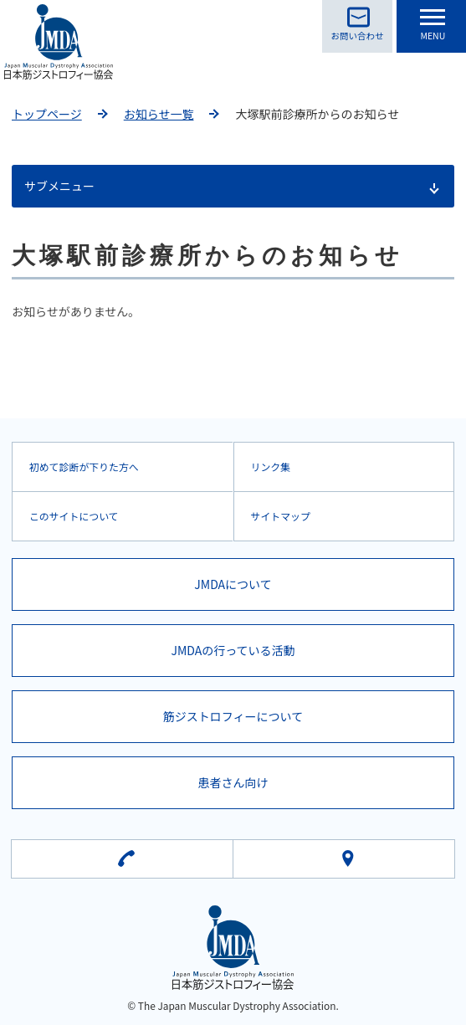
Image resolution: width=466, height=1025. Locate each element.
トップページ (47, 113)
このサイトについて (74, 516)
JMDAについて (232, 584)
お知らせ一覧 (159, 113)
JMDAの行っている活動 (232, 650)
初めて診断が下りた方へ (84, 466)
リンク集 (271, 466)
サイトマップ (280, 516)
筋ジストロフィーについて (233, 716)
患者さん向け (232, 782)
